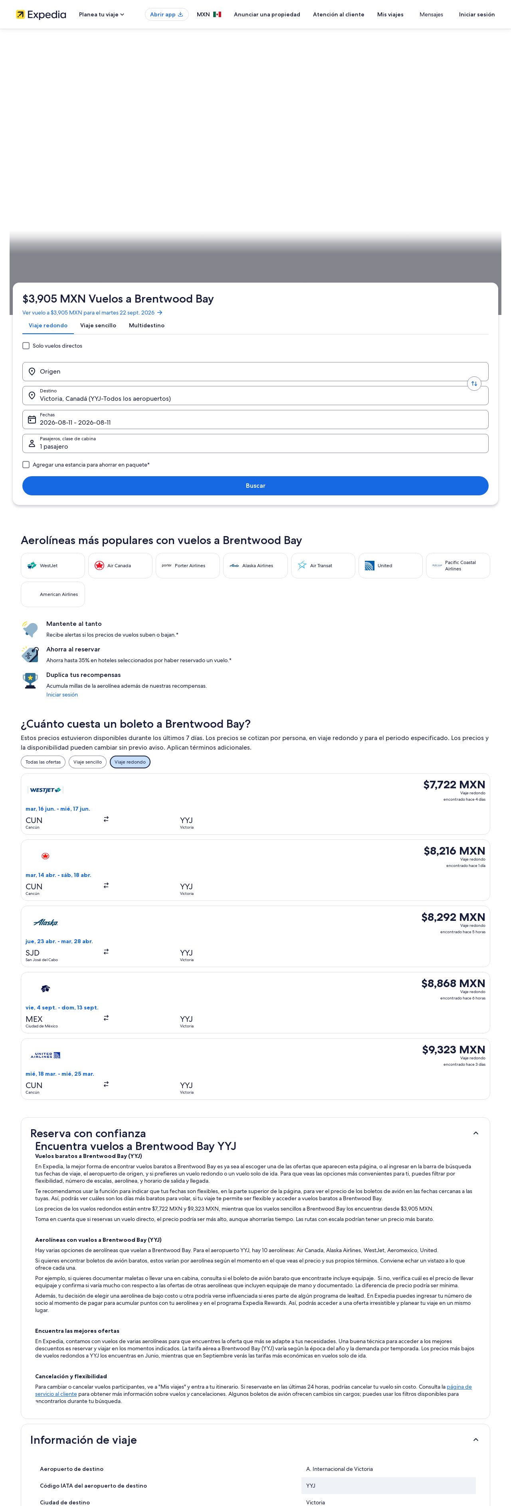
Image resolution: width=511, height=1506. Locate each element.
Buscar (469, 156)
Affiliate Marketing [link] (36, 1405)
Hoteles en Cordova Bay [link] (287, 1214)
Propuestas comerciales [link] (41, 1379)
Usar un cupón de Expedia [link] (415, 1392)
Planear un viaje (473, 249)
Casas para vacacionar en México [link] (175, 1367)
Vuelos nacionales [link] (159, 1392)
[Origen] (81, 156)
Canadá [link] (83, 249)
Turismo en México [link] (160, 1341)
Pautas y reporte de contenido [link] (296, 1405)
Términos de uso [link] (281, 1367)
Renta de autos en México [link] (168, 1405)
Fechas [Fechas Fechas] (287, 160)
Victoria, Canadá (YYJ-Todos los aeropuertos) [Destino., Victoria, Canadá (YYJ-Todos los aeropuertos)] (208, 160)
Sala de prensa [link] (32, 1418)
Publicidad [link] (28, 1392)
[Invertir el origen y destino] (140, 157)
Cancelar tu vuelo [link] (406, 1354)
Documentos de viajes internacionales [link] (428, 1405)
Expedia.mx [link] (33, 249)
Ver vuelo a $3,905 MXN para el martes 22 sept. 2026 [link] (96, 109)
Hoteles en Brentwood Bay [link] (291, 1199)
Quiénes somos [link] (33, 1341)
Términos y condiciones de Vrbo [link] (298, 1392)
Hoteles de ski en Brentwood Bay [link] (70, 1199)
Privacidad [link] (274, 1341)
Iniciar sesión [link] (384, 362)
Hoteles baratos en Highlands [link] (294, 1229)
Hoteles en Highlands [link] (55, 1245)
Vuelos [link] (60, 249)
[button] (255, 604)
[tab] (51, 129)
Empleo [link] (24, 1354)
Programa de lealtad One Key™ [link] (173, 1443)
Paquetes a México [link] (160, 1379)
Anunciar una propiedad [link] (42, 1367)
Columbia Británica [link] (119, 249)
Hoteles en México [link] (160, 1354)
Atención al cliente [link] (407, 1341)
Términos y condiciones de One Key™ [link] (304, 1379)
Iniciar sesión (477, 14)
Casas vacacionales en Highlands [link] (69, 1229)
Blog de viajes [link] (155, 1430)
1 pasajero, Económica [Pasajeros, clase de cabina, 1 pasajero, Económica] (384, 160)
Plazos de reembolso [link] (409, 1379)
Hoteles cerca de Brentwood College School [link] (84, 1214)
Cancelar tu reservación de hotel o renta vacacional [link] (442, 1367)
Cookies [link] (272, 1354)
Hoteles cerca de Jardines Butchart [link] (301, 1245)
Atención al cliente (362, 14)
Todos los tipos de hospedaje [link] (171, 1418)
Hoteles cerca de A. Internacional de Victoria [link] (84, 1184)
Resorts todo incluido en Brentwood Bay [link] (308, 1184)
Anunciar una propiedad (290, 14)
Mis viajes (414, 14)
